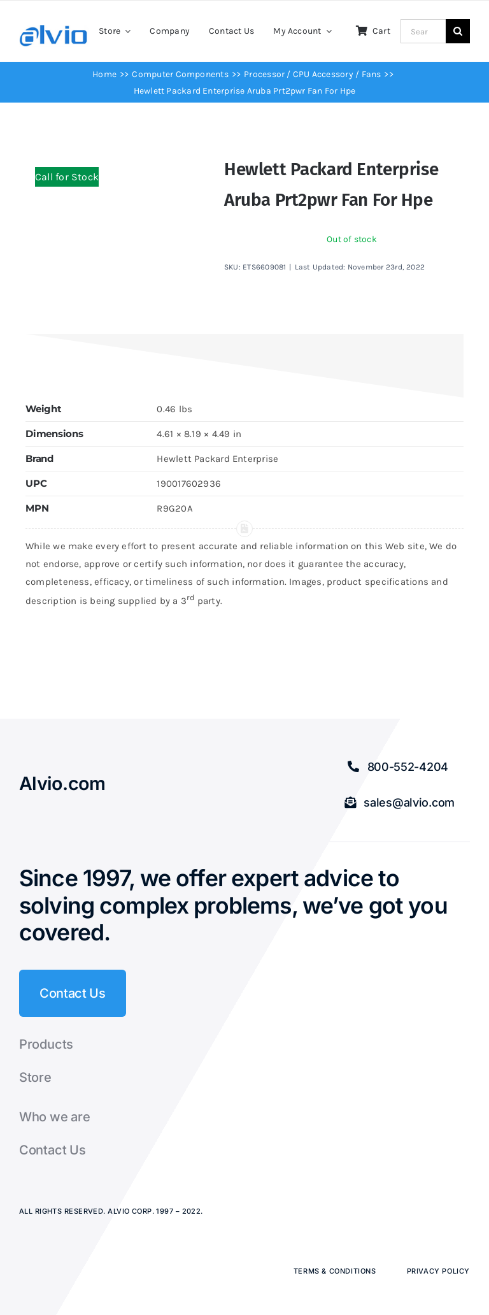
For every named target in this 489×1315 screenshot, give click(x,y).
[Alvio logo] (54, 29)
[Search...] (423, 31)
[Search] (458, 31)
